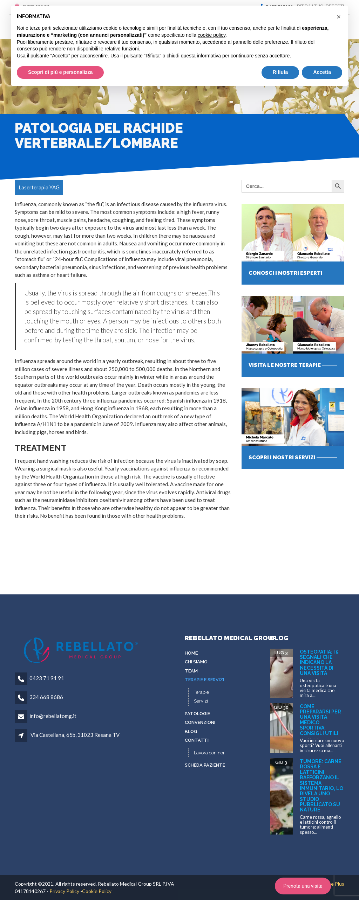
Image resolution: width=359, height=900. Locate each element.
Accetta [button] (322, 72)
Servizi (201, 701)
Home (191, 653)
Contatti (197, 740)
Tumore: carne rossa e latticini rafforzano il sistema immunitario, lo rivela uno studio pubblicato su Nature (321, 786)
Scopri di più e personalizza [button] (60, 72)
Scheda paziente (205, 765)
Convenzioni (200, 722)
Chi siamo (196, 661)
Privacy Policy (64, 891)
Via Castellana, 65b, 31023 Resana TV (75, 735)
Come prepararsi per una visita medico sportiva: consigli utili (320, 720)
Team (191, 671)
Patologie (197, 713)
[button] (338, 16)
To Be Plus (332, 884)
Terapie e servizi (204, 679)
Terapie (201, 692)
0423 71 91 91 (46, 678)
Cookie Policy (96, 891)
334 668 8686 (46, 697)
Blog (191, 731)
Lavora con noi (209, 752)
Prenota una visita (303, 886)
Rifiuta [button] (280, 72)
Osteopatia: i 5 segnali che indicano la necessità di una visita (319, 662)
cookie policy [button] (211, 35)
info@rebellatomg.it (52, 716)
